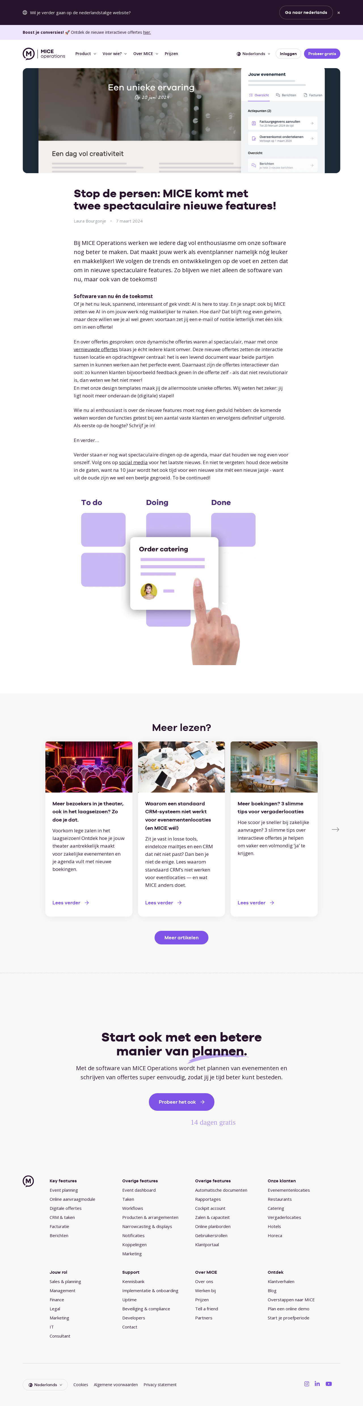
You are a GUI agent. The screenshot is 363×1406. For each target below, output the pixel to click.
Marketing (132, 1253)
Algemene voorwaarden (116, 1384)
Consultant (60, 1336)
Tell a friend (206, 1308)
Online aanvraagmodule (72, 1199)
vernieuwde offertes (96, 349)
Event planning (64, 1190)
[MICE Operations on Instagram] (306, 1383)
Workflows (132, 1208)
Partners (203, 1318)
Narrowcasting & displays (147, 1226)
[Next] (336, 829)
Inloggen (288, 53)
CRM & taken (62, 1217)
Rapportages (208, 1199)
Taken (128, 1199)
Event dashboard (139, 1190)
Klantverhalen (281, 1281)
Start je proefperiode (288, 1318)
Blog (272, 1290)
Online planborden (213, 1226)
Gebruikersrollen (211, 1235)
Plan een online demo (288, 1308)
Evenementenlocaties (289, 1190)
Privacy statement (160, 1384)
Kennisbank (133, 1281)
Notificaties (133, 1235)
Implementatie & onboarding (150, 1290)
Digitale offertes (66, 1208)
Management (62, 1290)
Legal (55, 1308)
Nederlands (251, 53)
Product (83, 53)
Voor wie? (112, 53)
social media (133, 462)
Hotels (274, 1226)
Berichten (59, 1235)
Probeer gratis (322, 53)
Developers (133, 1318)
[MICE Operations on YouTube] (329, 1383)
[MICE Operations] (44, 54)
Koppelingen (134, 1244)
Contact (129, 1327)
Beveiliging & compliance (146, 1308)
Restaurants (280, 1199)
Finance (57, 1299)
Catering (276, 1208)
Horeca (275, 1235)
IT (52, 1327)
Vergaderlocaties (284, 1217)
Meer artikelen (181, 937)
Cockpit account (210, 1208)
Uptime (129, 1299)
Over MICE (143, 53)
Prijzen (171, 53)
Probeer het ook (177, 1102)
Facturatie (59, 1226)
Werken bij (205, 1290)
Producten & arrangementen (150, 1217)
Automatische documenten (221, 1190)
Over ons (204, 1281)
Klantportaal (207, 1244)
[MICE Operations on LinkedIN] (317, 1383)
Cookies (80, 1384)
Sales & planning (65, 1281)
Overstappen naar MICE (291, 1299)
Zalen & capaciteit (212, 1217)
